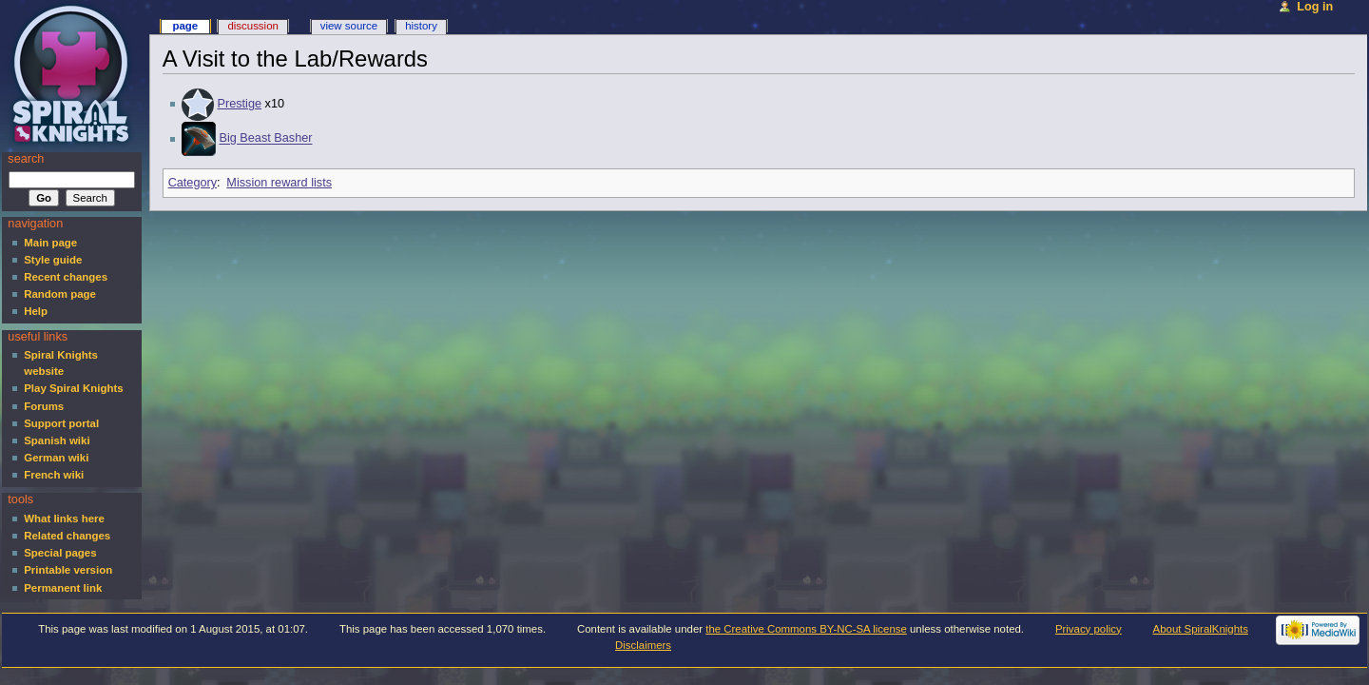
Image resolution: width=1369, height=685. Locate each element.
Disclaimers (643, 645)
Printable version (68, 570)
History (421, 25)
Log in (1315, 6)
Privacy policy (1088, 629)
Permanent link (63, 588)
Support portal (61, 423)
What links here (64, 518)
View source (348, 25)
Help (36, 311)
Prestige (239, 103)
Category (192, 182)
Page (185, 25)
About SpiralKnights (1200, 629)
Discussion (252, 25)
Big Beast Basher (265, 139)
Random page (60, 294)
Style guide (53, 259)
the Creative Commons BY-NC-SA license (806, 629)
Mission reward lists (279, 182)
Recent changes (65, 277)
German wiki (56, 457)
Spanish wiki (56, 440)
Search (26, 159)
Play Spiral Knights (73, 388)
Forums (44, 406)
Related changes (67, 535)
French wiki (54, 474)
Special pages (60, 552)
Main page (50, 242)
